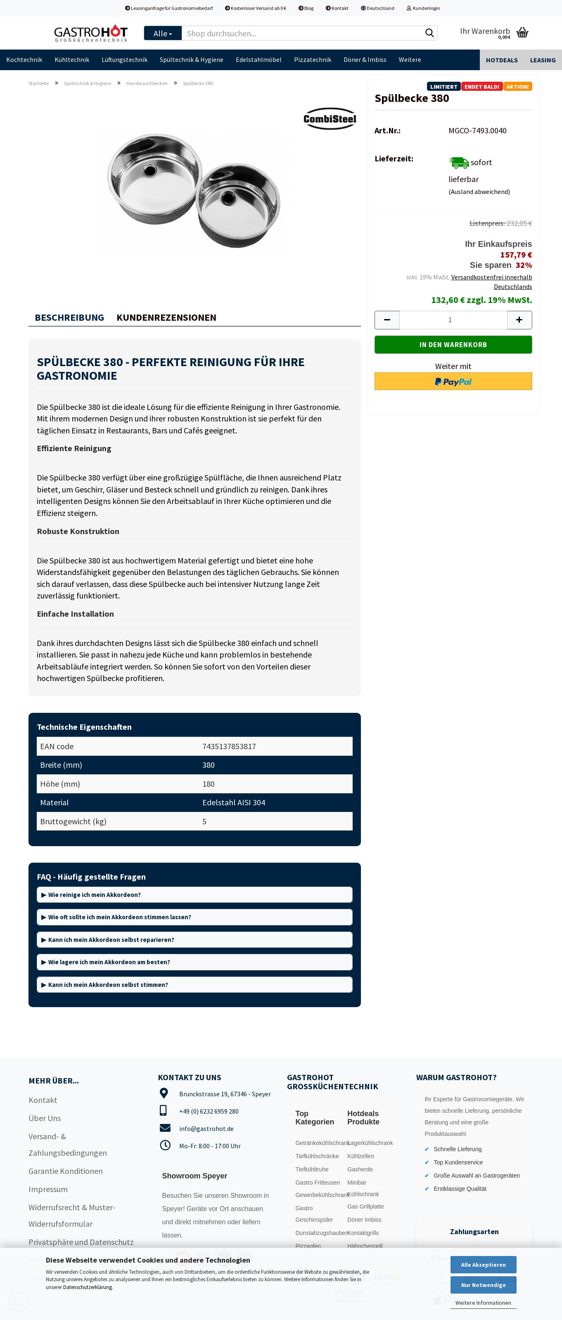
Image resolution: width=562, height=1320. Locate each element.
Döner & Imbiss (365, 59)
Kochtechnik (24, 59)
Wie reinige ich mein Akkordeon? (94, 895)
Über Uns (44, 1118)
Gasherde (359, 1169)
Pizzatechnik (312, 59)
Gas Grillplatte (365, 1206)
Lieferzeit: (394, 158)
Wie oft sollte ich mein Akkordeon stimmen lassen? (119, 917)
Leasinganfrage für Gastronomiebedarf (169, 8)
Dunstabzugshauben (319, 1233)
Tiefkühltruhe (311, 1169)
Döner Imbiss (364, 1219)
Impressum (48, 1189)
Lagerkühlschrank (370, 1143)
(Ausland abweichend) (479, 191)
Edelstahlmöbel (259, 59)
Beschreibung (69, 317)
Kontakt (337, 8)
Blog (306, 8)
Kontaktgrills (363, 1233)
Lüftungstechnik (124, 59)
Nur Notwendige (483, 1285)
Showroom (247, 1195)
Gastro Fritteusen (317, 1182)
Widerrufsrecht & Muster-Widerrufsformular (72, 1215)
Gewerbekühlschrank (319, 1195)
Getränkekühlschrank (319, 1143)
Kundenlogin (423, 8)
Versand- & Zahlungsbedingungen (67, 1144)
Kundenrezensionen (166, 317)
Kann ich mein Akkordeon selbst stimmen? (108, 985)
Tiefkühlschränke (317, 1156)
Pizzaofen (307, 1246)
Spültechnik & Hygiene (191, 59)
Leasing (543, 60)
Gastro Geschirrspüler (314, 1214)
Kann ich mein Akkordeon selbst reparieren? (111, 940)
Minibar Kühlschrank (363, 1188)
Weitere (410, 59)
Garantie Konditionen (65, 1171)
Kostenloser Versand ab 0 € (255, 8)
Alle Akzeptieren (483, 1264)
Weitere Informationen (483, 1302)
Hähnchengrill (365, 1246)
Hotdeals (502, 60)
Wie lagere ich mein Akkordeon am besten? (109, 962)
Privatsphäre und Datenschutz (81, 1242)
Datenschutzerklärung (87, 1287)
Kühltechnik (72, 59)
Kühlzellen (360, 1156)
